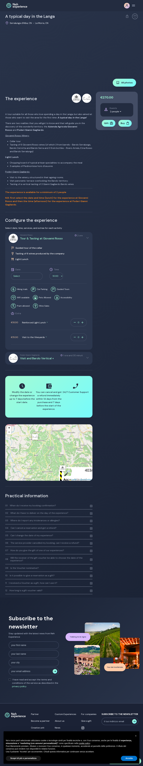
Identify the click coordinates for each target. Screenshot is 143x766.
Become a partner (40, 720)
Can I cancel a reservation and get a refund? (30, 527)
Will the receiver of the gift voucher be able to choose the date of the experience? (44, 559)
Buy (125, 123)
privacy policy (19, 686)
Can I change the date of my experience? (29, 535)
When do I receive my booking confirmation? (30, 505)
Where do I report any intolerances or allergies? (32, 520)
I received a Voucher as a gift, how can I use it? (31, 582)
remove (74, 322)
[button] (62, 468)
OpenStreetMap (86, 480)
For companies (88, 714)
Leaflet (73, 480)
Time (56, 269)
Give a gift (86, 720)
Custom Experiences (65, 714)
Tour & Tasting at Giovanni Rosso (41, 238)
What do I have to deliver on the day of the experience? (36, 513)
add (82, 322)
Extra (18, 313)
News (57, 727)
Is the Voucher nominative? (22, 568)
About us (59, 720)
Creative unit (37, 727)
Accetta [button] (129, 758)
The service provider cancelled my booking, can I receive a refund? (42, 542)
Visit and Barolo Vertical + (37, 358)
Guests (113, 108)
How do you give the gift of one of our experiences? (34, 550)
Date (18, 269)
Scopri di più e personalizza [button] (23, 758)
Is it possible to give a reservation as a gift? (30, 575)
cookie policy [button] (84, 743)
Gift (108, 123)
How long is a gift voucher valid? (23, 590)
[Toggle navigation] (133, 5)
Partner (35, 714)
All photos (124, 83)
